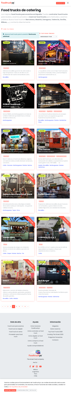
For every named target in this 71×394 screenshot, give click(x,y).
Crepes (9, 253)
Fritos (39, 122)
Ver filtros (7, 29)
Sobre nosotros (55, 329)
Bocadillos (6, 77)
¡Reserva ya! (60, 3)
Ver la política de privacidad (18, 387)
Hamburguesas (42, 77)
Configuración (22, 390)
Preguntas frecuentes (55, 337)
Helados (15, 298)
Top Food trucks (46, 33)
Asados (40, 165)
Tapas (14, 210)
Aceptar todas (10, 390)
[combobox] (48, 36)
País (35, 362)
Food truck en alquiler (16, 329)
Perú (35, 374)
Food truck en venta (15, 332)
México (35, 369)
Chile (35, 376)
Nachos (30, 165)
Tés (23, 253)
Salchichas (41, 167)
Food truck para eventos (16, 326)
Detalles (33, 390)
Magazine (55, 326)
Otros (18, 210)
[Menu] (68, 3)
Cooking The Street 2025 (55, 334)
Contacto (55, 340)
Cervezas (9, 165)
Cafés (4, 165)
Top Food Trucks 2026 (55, 332)
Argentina (35, 372)
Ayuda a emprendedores (35, 346)
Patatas (56, 120)
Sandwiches (62, 120)
